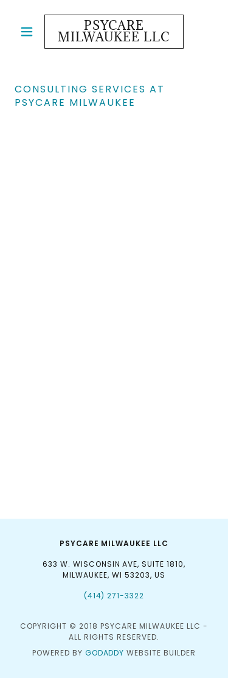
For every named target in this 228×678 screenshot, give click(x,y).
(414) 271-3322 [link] (114, 595)
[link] (114, 32)
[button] (29, 31)
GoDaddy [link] (105, 653)
